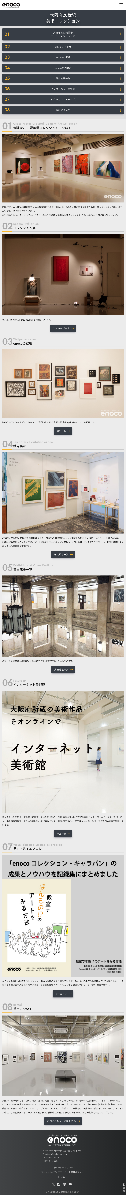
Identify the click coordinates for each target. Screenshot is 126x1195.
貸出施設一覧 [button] (61, 669)
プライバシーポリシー (62, 1167)
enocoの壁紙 (63, 57)
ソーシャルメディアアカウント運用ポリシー (62, 1172)
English (62, 1176)
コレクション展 (63, 46)
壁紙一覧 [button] (61, 430)
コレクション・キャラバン (62, 99)
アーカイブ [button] (61, 993)
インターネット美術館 (63, 88)
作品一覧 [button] (61, 833)
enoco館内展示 (63, 67)
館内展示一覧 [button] (61, 554)
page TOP (124, 1186)
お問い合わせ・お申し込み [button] (61, 1121)
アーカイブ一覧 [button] (61, 328)
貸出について (63, 110)
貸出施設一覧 (63, 78)
